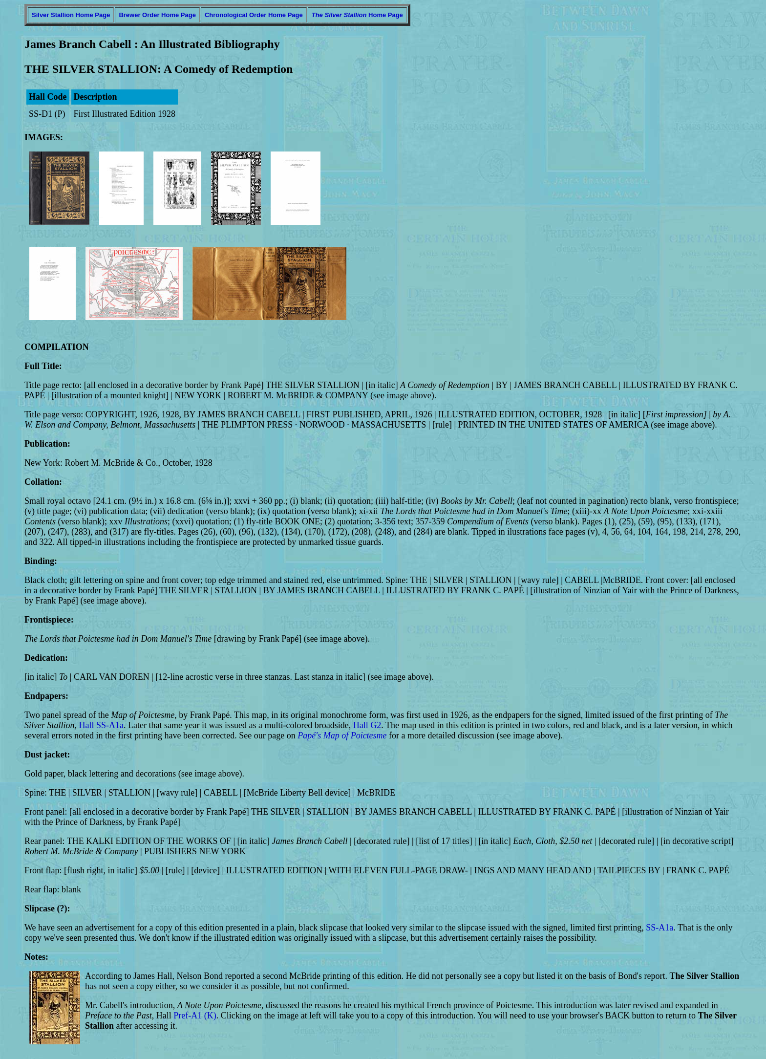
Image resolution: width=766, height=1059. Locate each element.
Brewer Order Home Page (157, 15)
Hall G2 (367, 725)
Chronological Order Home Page (254, 15)
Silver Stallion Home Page (71, 15)
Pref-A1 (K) (194, 1015)
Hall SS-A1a (101, 725)
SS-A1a (659, 927)
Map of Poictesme (355, 735)
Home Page (357, 15)
